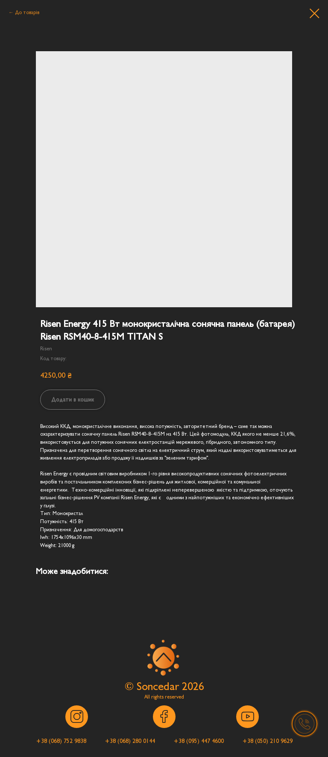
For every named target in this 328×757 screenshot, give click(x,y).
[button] (61, 741)
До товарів (27, 12)
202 (190, 686)
